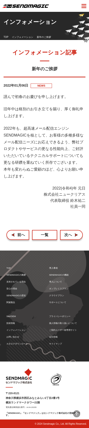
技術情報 (10, 323)
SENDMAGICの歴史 (16, 296)
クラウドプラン (56, 296)
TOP (6, 37)
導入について (55, 282)
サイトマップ (55, 344)
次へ (68, 235)
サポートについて (57, 302)
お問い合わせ (12, 337)
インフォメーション (22, 37)
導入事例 (53, 268)
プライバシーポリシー (59, 316)
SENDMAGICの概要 (16, 275)
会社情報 (53, 337)
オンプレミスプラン (58, 289)
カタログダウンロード (17, 344)
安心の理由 (11, 289)
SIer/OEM (11, 316)
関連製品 (10, 302)
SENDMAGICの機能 (59, 275)
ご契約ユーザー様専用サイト (63, 330)
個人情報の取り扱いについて (63, 323)
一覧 (44, 235)
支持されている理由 (16, 282)
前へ (21, 235)
